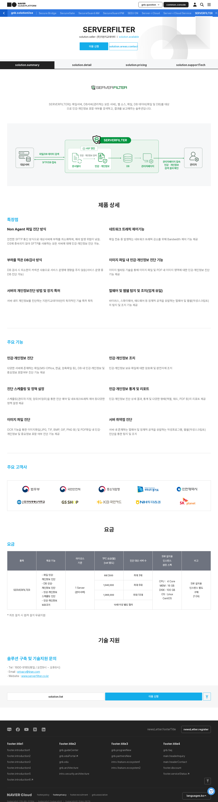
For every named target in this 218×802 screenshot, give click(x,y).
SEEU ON (133, 13)
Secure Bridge (47, 13)
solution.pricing (136, 65)
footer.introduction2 (19, 756)
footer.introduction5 (19, 773)
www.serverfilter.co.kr (35, 676)
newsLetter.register (196, 729)
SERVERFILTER (204, 13)
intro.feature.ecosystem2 (126, 767)
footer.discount (172, 767)
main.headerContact (175, 762)
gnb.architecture (68, 767)
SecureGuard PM (113, 13)
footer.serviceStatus (175, 773)
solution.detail (81, 65)
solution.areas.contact (123, 46)
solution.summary (27, 65)
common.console (176, 4)
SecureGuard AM (88, 13)
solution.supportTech (190, 65)
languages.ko (197, 795)
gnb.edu (64, 762)
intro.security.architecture (74, 773)
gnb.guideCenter (68, 750)
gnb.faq (167, 750)
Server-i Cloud (151, 13)
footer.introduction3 (19, 762)
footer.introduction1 (18, 750)
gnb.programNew (121, 750)
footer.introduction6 (19, 779)
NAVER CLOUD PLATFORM (21, 4)
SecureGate (67, 13)
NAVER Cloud (19, 794)
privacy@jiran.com (28, 671)
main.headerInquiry (174, 756)
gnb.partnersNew (121, 756)
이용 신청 (94, 46)
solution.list (55, 696)
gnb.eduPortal (67, 756)
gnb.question (150, 4)
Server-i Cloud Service (177, 13)
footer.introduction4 (19, 767)
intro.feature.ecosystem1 (125, 762)
